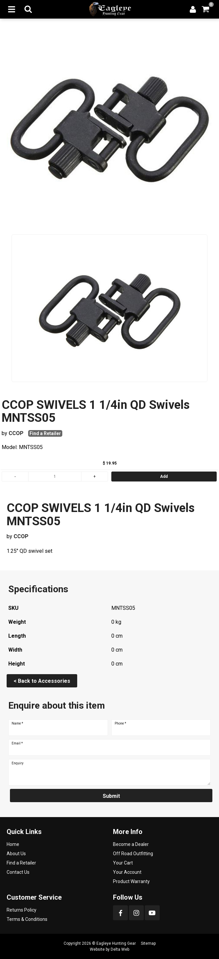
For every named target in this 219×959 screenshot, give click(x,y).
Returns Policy (21, 910)
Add (164, 476)
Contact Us (18, 872)
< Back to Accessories (42, 681)
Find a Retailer (45, 433)
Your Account (127, 872)
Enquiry (18, 763)
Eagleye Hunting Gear (116, 943)
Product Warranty (131, 881)
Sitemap (148, 943)
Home (13, 844)
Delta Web (120, 949)
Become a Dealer (131, 844)
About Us (16, 853)
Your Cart (123, 862)
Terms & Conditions (27, 919)
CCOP (16, 433)
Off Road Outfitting (133, 853)
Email (17, 743)
